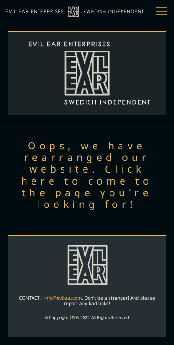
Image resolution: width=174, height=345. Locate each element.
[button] (161, 11)
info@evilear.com (63, 297)
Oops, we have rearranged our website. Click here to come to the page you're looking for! (87, 175)
